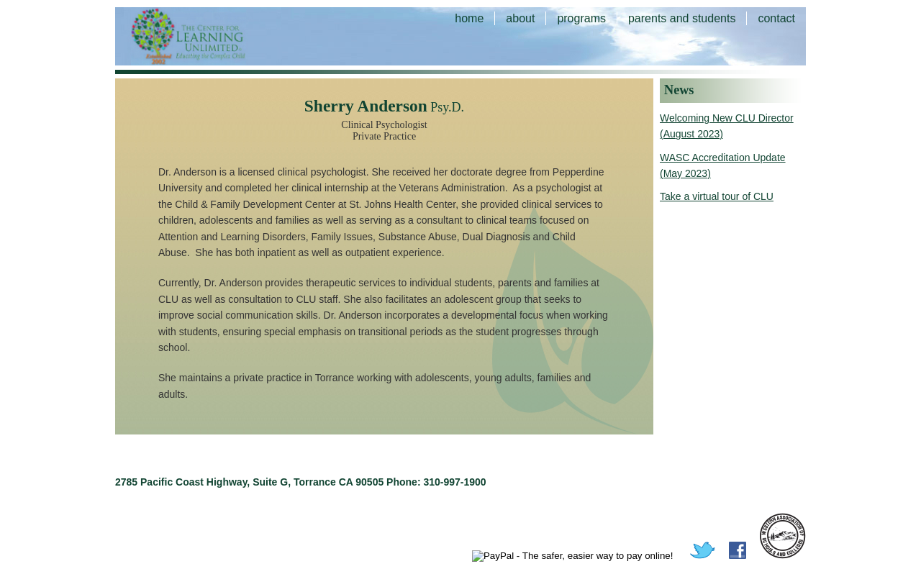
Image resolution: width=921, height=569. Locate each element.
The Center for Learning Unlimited (208, 36)
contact (776, 18)
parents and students (681, 18)
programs (581, 18)
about (520, 18)
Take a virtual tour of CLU (716, 196)
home (469, 18)
